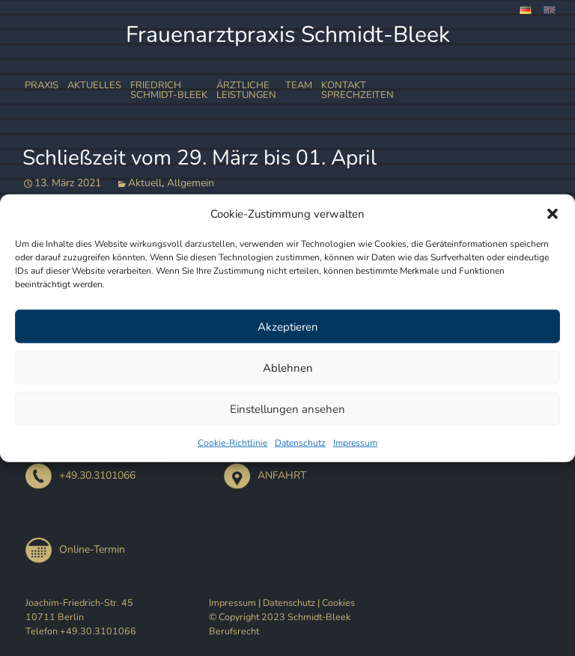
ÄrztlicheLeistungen (246, 90)
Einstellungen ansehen (287, 408)
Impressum (355, 443)
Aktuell (145, 183)
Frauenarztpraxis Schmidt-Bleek (288, 34)
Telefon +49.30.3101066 (80, 631)
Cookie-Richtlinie (232, 443)
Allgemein (190, 183)
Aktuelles (94, 85)
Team (298, 85)
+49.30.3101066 (80, 475)
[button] (552, 213)
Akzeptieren (288, 326)
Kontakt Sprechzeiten (357, 90)
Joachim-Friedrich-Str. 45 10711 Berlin (79, 609)
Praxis (41, 85)
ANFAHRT (265, 475)
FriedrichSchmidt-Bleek (168, 90)
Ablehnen (288, 367)
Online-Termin (75, 549)
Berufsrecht (234, 631)
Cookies (338, 602)
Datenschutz (300, 443)
